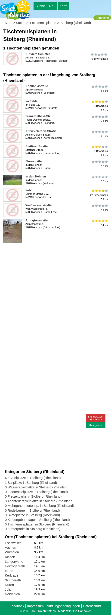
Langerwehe (14, 561)
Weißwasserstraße (38, 205)
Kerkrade (11, 575)
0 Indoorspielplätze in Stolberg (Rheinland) (36, 492)
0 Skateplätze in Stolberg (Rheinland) (32, 515)
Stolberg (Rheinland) (75, 23)
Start (8, 23)
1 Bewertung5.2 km (99, 106)
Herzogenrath (15, 566)
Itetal (28, 190)
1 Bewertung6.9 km (99, 151)
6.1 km (99, 133)
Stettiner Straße (36, 146)
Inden (9, 571)
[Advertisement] (55, 300)
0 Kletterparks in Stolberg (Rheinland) (32, 529)
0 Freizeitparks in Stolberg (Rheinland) (33, 496)
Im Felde (31, 101)
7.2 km (99, 163)
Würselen (12, 552)
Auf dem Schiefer (37, 54)
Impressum (35, 606)
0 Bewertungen (99, 56)
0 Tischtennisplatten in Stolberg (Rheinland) (37, 524)
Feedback (16, 606)
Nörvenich (12, 594)
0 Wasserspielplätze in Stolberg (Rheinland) (37, 487)
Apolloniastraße (36, 86)
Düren (9, 585)
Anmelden (102, 18)
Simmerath (13, 580)
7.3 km (99, 207)
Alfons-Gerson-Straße (40, 131)
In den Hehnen (35, 176)
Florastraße (33, 161)
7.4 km (99, 223)
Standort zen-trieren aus (95, 418)
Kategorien (95, 425)
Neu (52, 6)
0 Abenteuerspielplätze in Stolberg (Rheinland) (39, 501)
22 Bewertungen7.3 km (99, 195)
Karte (63, 6)
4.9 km (99, 88)
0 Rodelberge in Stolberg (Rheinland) (32, 510)
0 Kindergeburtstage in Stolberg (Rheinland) (37, 520)
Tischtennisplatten (43, 23)
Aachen (10, 547)
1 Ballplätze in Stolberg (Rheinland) (31, 482)
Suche (40, 6)
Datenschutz (92, 606)
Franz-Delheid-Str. (38, 116)
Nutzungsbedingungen (63, 606)
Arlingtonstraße (36, 220)
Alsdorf (10, 557)
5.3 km (99, 118)
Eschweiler (13, 543)
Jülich (9, 589)
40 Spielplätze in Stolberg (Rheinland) (33, 478)
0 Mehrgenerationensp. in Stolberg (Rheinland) (39, 506)
